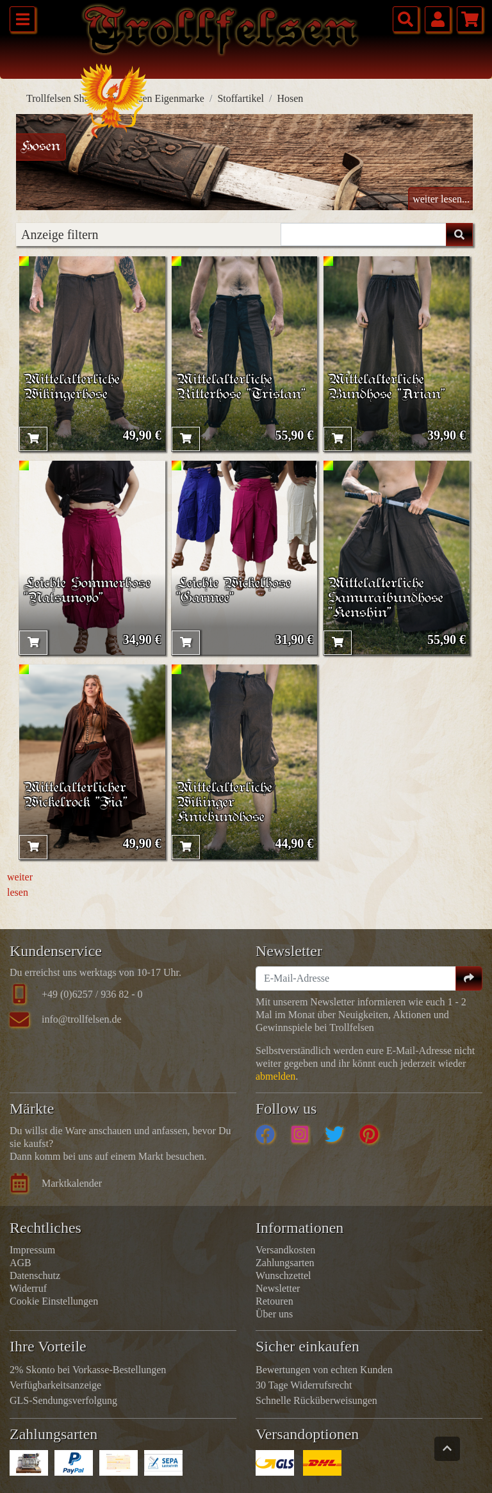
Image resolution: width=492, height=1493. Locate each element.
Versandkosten (285, 1249)
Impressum (32, 1249)
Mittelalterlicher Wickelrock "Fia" (75, 795)
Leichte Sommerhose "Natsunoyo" (87, 591)
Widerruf (28, 1288)
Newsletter (278, 1288)
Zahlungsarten (285, 1262)
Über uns (274, 1313)
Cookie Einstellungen (54, 1301)
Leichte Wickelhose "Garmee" (233, 591)
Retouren (274, 1301)
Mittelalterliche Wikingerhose (72, 387)
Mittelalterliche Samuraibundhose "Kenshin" (385, 598)
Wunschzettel (283, 1275)
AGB (20, 1262)
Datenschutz (35, 1275)
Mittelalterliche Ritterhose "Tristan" (241, 387)
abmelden (275, 1076)
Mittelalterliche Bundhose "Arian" (386, 387)
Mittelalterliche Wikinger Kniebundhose (224, 802)
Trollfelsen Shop (60, 98)
